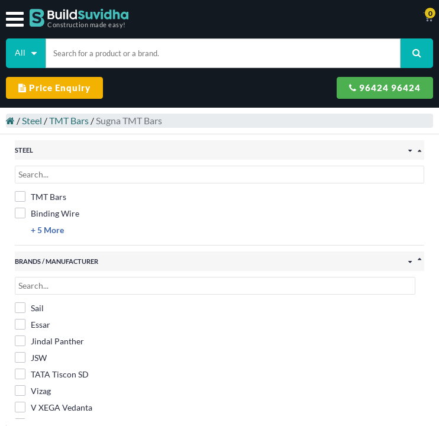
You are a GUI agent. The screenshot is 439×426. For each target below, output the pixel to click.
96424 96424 (385, 87)
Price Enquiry (54, 87)
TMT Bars (63, 114)
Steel (26, 114)
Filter (219, 410)
